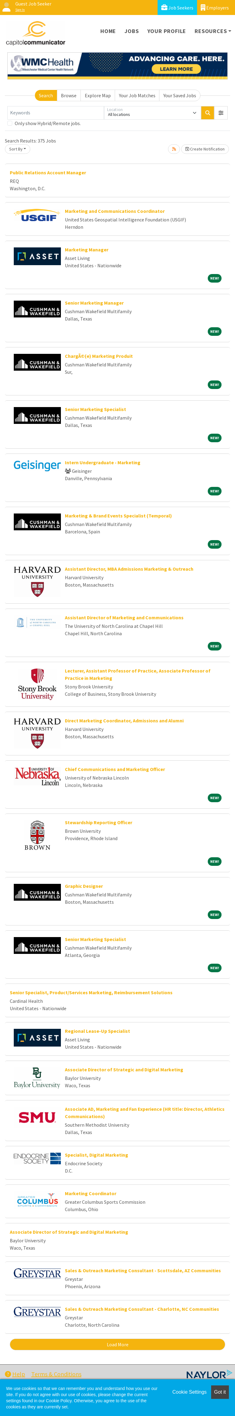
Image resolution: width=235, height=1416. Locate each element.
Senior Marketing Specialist (95, 409)
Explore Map (98, 95)
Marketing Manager (86, 250)
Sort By (16, 149)
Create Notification (205, 149)
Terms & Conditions (56, 1374)
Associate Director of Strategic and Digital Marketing (124, 1069)
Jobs (132, 31)
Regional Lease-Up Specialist (97, 1031)
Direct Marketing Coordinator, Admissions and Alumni (124, 720)
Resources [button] (211, 31)
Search (46, 95)
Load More (118, 1344)
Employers (215, 7)
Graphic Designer (84, 886)
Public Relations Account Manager (48, 172)
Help (15, 1374)
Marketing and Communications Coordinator (115, 211)
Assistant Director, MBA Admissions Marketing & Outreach (129, 569)
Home (108, 31)
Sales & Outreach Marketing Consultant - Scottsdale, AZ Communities (143, 1270)
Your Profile (166, 31)
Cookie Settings (189, 1392)
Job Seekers (177, 7)
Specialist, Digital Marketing (96, 1155)
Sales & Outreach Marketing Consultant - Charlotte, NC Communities (142, 1309)
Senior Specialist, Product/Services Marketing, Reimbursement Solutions (91, 992)
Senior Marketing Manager (94, 303)
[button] (221, 113)
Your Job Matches (137, 95)
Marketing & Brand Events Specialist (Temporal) (118, 516)
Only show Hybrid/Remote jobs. (48, 123)
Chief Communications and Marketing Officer (115, 769)
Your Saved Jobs (179, 95)
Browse (68, 95)
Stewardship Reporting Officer (98, 822)
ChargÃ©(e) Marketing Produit (99, 356)
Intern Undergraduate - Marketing (102, 462)
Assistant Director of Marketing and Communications (124, 617)
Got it (220, 1392)
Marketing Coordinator (90, 1193)
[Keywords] (55, 113)
